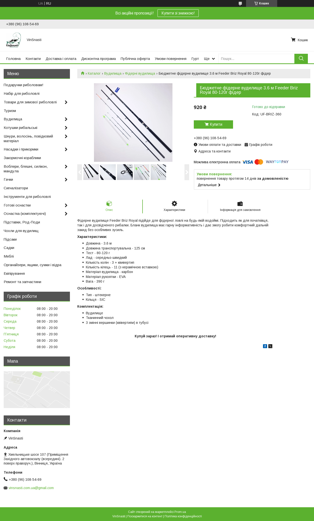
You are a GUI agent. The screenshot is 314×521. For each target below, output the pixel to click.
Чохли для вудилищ (21, 231)
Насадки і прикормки (21, 149)
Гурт (195, 58)
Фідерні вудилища (140, 73)
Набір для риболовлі (21, 93)
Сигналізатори (16, 188)
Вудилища (112, 73)
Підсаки (10, 239)
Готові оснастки (17, 205)
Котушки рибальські (20, 127)
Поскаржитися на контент (144, 516)
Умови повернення (170, 58)
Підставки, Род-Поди (22, 222)
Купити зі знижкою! (178, 13)
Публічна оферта (135, 58)
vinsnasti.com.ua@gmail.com (31, 488)
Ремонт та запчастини (22, 282)
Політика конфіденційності (183, 516)
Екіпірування (14, 273)
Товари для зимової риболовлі (30, 102)
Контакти (33, 58)
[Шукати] (301, 58)
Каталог (94, 73)
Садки (9, 248)
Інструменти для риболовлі (27, 196)
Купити (216, 124)
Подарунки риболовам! (23, 85)
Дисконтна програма (98, 58)
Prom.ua (180, 512)
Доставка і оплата (61, 58)
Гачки (8, 179)
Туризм (10, 111)
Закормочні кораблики (22, 158)
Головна (13, 58)
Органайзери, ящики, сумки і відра (32, 265)
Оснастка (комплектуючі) (25, 213)
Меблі (9, 256)
